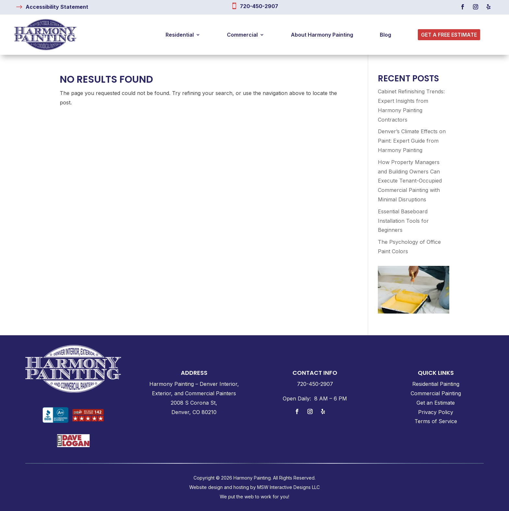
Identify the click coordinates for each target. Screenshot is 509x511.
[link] (57, 7)
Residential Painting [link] (435, 384)
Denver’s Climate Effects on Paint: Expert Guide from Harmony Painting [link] (412, 140)
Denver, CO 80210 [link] (194, 412)
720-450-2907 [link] (259, 6)
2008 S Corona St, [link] (194, 402)
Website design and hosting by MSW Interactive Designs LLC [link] (254, 487)
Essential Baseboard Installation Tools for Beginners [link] (403, 220)
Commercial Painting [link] (436, 393)
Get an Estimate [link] (435, 402)
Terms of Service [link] (436, 421)
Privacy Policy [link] (435, 412)
